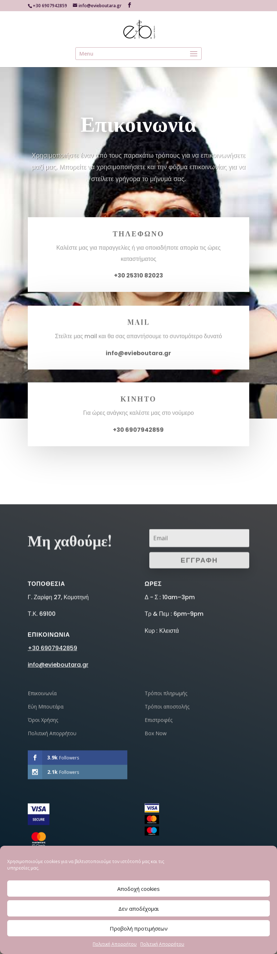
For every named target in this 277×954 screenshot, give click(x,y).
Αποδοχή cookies (138, 888)
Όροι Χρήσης (43, 815)
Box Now (156, 829)
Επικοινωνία (42, 788)
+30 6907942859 (52, 744)
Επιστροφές (158, 815)
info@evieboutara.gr (138, 357)
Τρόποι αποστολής (167, 802)
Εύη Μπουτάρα (45, 802)
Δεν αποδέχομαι (138, 908)
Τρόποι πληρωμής (166, 788)
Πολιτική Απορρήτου (115, 944)
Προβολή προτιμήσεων (139, 928)
